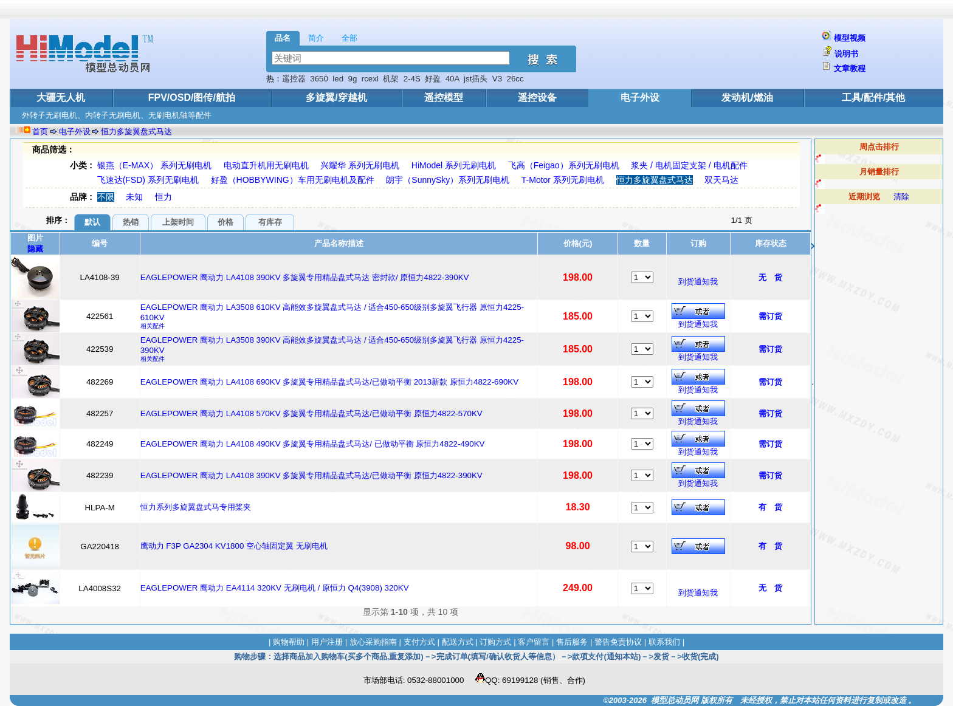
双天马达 (721, 180)
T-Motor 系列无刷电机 (562, 180)
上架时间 (178, 222)
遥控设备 (537, 97)
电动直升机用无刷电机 (266, 165)
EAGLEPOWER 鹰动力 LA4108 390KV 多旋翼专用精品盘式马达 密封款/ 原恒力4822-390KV (304, 277)
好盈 (433, 78)
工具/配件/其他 (874, 97)
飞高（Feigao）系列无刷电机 (563, 165)
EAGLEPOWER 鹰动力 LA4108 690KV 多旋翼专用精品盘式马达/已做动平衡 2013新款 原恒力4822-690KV (329, 381)
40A (452, 78)
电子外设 (640, 97)
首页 (40, 131)
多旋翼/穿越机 (336, 97)
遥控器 (294, 78)
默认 (92, 222)
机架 (391, 78)
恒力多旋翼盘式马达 (136, 131)
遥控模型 (443, 97)
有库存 (270, 222)
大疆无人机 (60, 97)
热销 (131, 222)
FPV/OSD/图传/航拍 (191, 97)
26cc (515, 78)
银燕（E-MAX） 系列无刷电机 (154, 165)
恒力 (163, 197)
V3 (497, 78)
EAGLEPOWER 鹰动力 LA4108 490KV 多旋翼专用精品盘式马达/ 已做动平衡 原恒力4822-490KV (312, 443)
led (337, 78)
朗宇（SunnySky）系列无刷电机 (447, 180)
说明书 (846, 53)
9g (352, 78)
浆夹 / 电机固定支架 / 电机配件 (689, 165)
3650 (319, 78)
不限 (105, 197)
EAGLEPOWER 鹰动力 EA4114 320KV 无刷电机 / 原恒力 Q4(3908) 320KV (274, 587)
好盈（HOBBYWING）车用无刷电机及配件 (292, 180)
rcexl (370, 78)
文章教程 (849, 68)
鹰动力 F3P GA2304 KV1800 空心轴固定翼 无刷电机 (234, 545)
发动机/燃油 (746, 97)
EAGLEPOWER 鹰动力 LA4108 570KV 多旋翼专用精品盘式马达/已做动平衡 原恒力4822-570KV (311, 413)
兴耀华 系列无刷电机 (359, 165)
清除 (901, 196)
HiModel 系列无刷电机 (453, 165)
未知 (134, 197)
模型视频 (849, 38)
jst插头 (475, 78)
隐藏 (35, 248)
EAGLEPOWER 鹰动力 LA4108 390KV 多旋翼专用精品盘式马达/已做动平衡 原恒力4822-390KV (311, 475)
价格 (225, 222)
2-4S (412, 78)
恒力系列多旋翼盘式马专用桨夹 (195, 507)
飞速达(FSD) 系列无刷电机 (148, 180)
